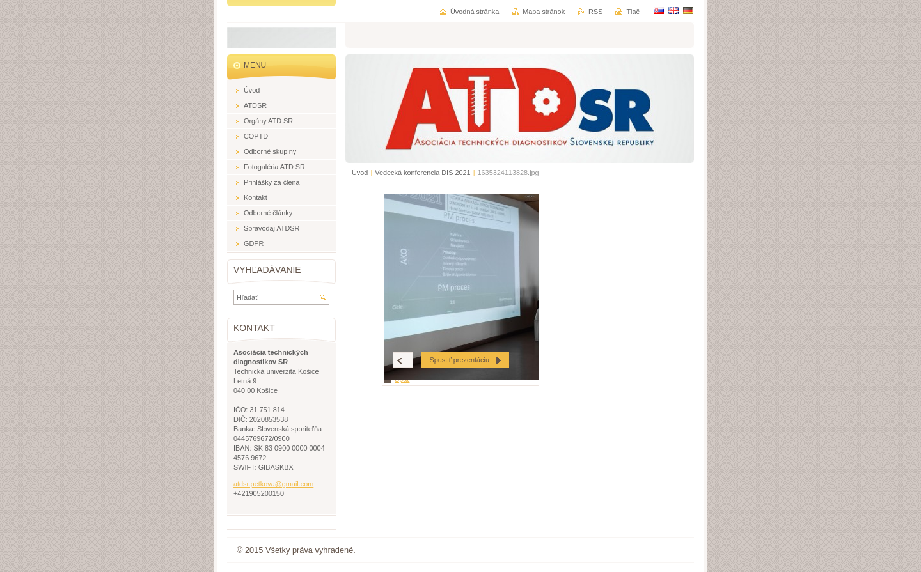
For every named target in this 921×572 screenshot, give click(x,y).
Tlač (633, 11)
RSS (595, 11)
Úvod (360, 172)
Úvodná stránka (474, 11)
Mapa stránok (544, 11)
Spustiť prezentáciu (459, 360)
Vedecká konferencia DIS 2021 (422, 172)
